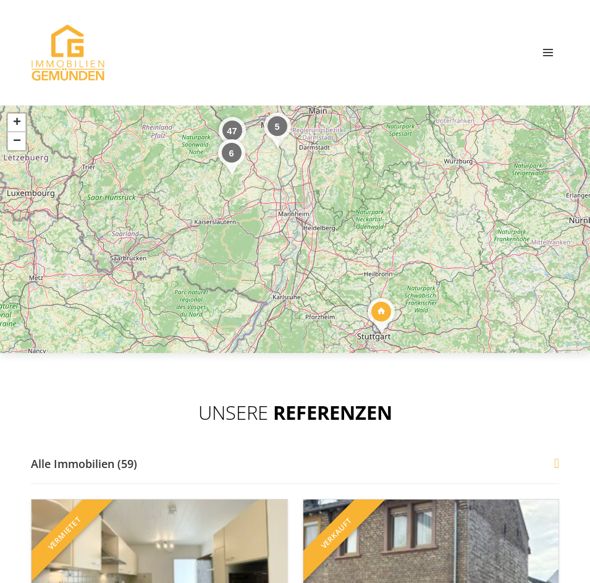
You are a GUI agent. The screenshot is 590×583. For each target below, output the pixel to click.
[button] (231, 156)
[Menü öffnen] (547, 52)
